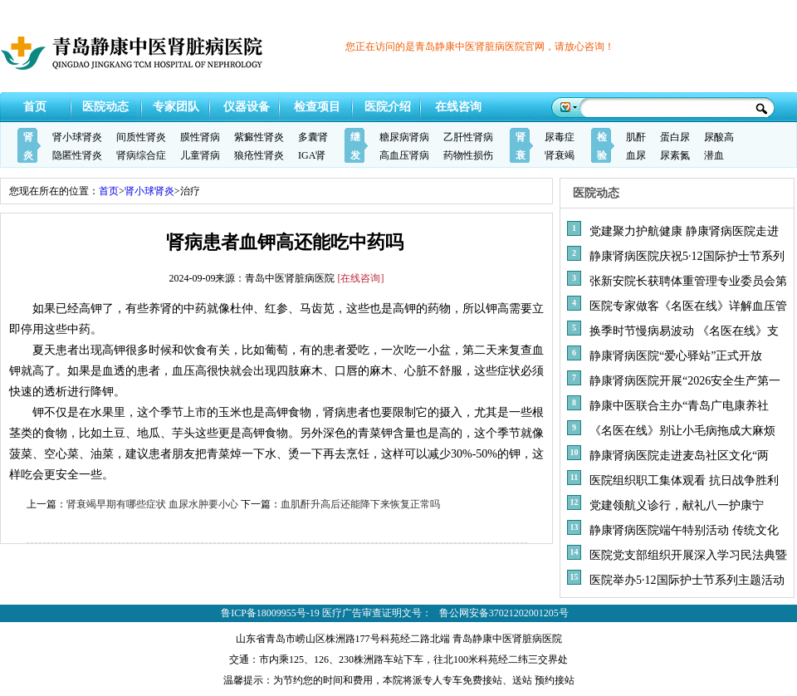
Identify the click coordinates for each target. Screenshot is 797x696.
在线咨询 (458, 106)
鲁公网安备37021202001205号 (504, 613)
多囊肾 (313, 137)
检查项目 (317, 106)
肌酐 (636, 137)
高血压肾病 (404, 155)
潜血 (714, 155)
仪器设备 (246, 106)
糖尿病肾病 (404, 137)
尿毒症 (560, 137)
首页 (34, 106)
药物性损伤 (468, 155)
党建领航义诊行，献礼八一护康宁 (676, 505)
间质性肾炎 (141, 137)
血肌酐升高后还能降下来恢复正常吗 (360, 504)
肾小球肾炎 (77, 137)
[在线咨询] (361, 278)
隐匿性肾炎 (77, 155)
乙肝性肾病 (468, 137)
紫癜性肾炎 (259, 137)
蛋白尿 (675, 137)
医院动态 (105, 106)
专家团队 (176, 106)
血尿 (636, 155)
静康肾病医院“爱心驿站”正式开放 (675, 356)
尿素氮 (675, 155)
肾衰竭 (560, 155)
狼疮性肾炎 (259, 155)
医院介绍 (387, 106)
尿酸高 (719, 137)
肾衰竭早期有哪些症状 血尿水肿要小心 (152, 504)
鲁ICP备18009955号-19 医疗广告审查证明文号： (326, 613)
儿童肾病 (200, 155)
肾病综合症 (141, 155)
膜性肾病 (200, 137)
